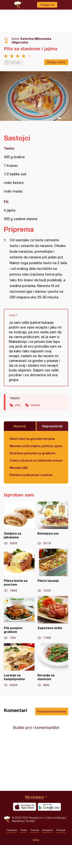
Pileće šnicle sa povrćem (19, 570)
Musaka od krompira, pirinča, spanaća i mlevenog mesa (36, 446)
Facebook (12, 830)
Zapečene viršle (52, 618)
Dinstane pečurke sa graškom (32, 453)
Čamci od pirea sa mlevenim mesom (36, 460)
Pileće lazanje (52, 570)
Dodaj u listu (56, 62)
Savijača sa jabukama (19, 523)
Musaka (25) (19, 467)
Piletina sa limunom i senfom (31, 475)
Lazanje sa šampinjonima (19, 665)
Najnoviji (20, 426)
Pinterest (60, 830)
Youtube (34, 830)
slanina (35, 405)
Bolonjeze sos (52, 523)
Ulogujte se (47, 4)
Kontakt (30, 821)
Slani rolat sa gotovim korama (32, 438)
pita (17, 405)
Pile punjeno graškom (19, 618)
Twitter (23, 830)
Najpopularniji (52, 426)
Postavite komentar (51, 711)
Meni (36, 840)
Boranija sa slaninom (52, 665)
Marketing (18, 821)
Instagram (47, 830)
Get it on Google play (49, 807)
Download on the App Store (24, 807)
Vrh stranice (34, 797)
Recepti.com (7, 819)
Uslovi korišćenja (55, 817)
